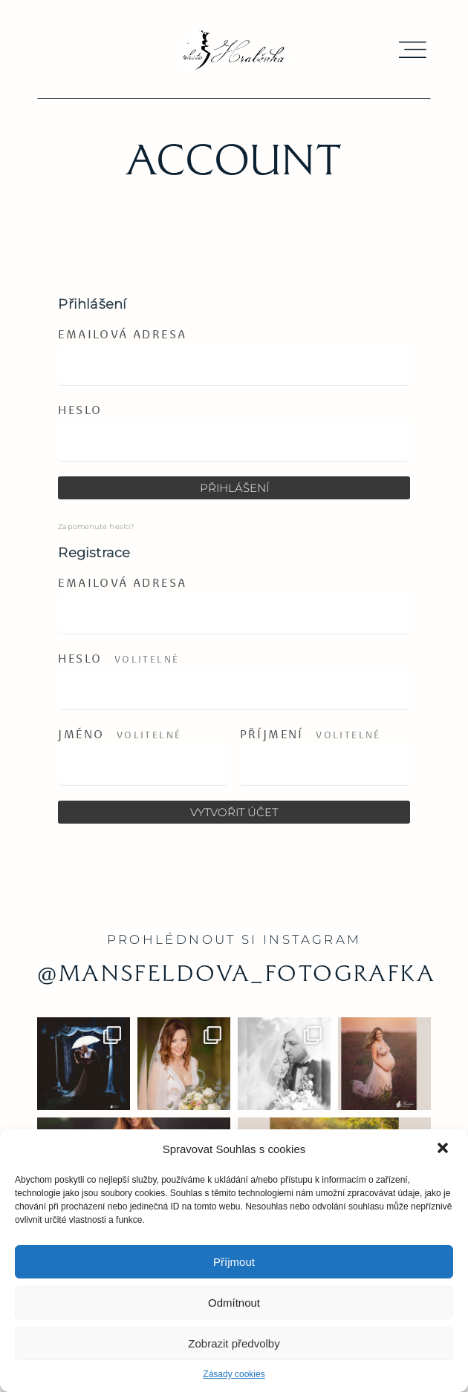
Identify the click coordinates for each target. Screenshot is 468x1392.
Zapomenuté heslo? (96, 526)
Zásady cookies (233, 1374)
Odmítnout (234, 1302)
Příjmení (310, 734)
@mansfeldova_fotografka (236, 972)
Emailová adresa (122, 334)
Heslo (80, 410)
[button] (444, 1149)
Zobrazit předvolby (233, 1343)
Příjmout (234, 1261)
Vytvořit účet (234, 812)
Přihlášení (234, 488)
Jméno (119, 734)
